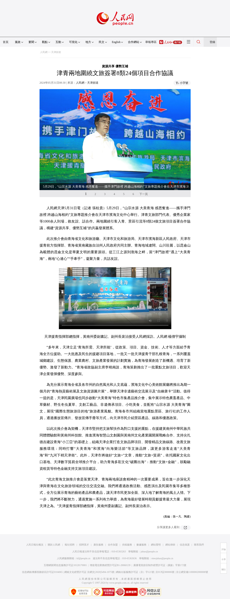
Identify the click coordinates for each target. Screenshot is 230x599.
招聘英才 (84, 544)
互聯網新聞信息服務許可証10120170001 (65, 565)
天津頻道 (56, 52)
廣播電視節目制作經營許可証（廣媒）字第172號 (159, 565)
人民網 (43, 52)
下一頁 (143, 194)
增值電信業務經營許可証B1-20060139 (110, 565)
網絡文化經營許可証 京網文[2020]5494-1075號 (89, 572)
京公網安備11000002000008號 (192, 572)
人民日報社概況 (34, 544)
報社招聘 (69, 544)
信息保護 (185, 544)
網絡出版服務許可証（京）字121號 (135, 572)
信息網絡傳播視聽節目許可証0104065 (42, 572)
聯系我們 (199, 544)
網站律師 (170, 544)
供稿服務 (127, 544)
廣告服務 (98, 544)
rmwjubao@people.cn (162, 558)
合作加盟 (113, 544)
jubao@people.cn (149, 551)
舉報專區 (151, 42)
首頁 (5, 42)
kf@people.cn (83, 558)
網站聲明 (156, 544)
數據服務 (141, 544)
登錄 (212, 42)
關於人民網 (54, 544)
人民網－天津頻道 (87, 82)
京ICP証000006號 (165, 572)
